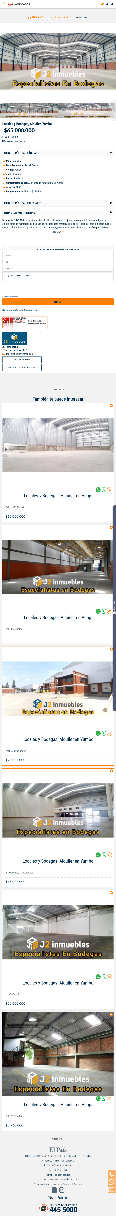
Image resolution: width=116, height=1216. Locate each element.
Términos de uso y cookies (58, 1174)
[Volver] (5, 4)
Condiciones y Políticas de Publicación (58, 1160)
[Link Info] (58, 504)
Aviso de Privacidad (58, 1170)
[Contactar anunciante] (109, 490)
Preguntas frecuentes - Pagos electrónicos (58, 1179)
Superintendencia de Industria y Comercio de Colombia (58, 1184)
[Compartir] (112, 4)
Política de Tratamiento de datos (27, 310)
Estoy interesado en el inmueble (58, 276)
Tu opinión (114, 607)
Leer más (56, 232)
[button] (58, 153)
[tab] (57, 153)
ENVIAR (58, 301)
